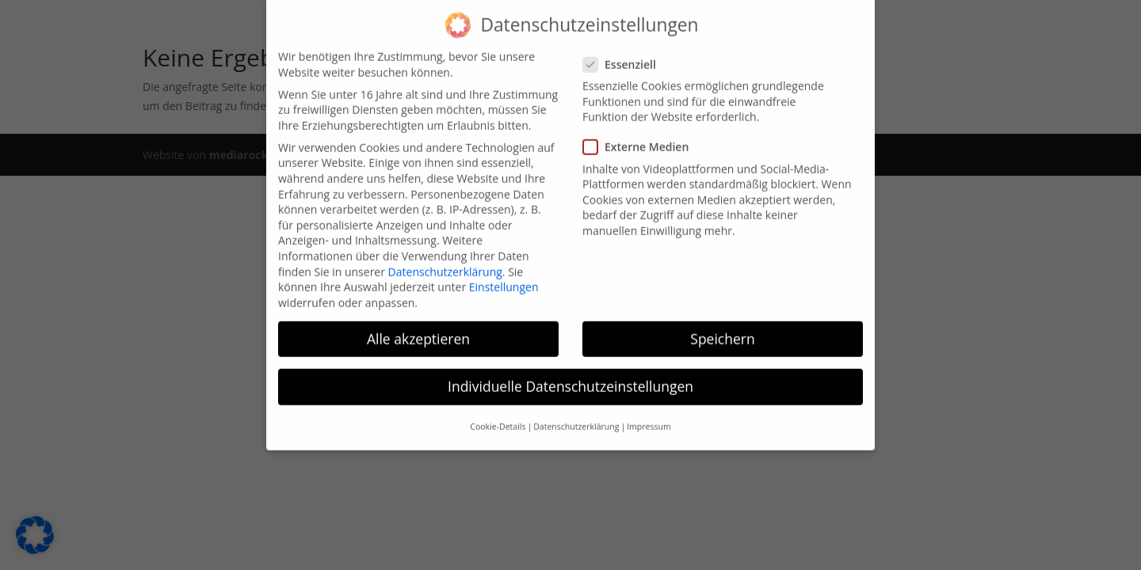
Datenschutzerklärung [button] (576, 418)
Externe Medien (642, 138)
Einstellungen (504, 278)
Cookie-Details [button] (497, 418)
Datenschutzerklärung (445, 263)
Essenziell (626, 55)
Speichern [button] (722, 330)
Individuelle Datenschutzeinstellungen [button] (570, 377)
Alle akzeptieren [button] (418, 330)
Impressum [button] (648, 418)
